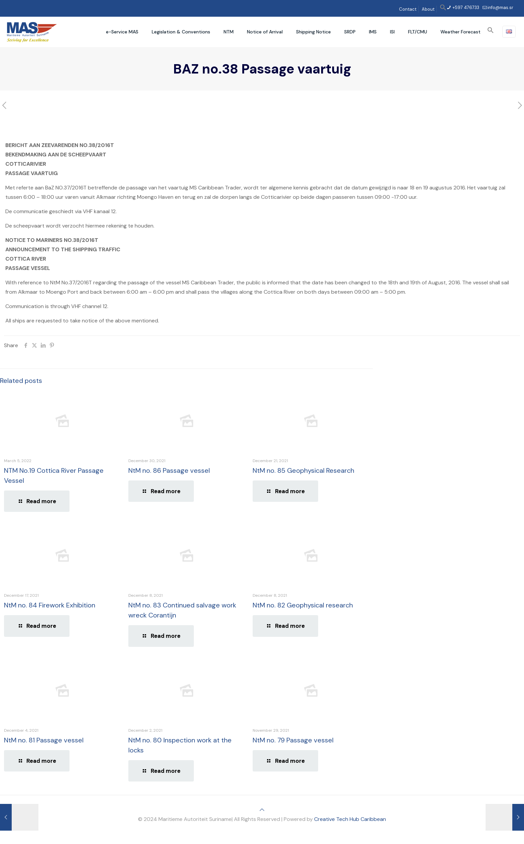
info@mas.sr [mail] (500, 7)
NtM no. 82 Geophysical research (303, 605)
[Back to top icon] (262, 809)
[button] (443, 9)
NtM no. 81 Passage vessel (44, 740)
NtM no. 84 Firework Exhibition (49, 605)
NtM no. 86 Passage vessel (169, 470)
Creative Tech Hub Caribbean (350, 819)
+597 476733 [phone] (465, 7)
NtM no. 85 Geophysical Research (303, 470)
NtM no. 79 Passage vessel (293, 740)
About (428, 9)
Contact (407, 9)
